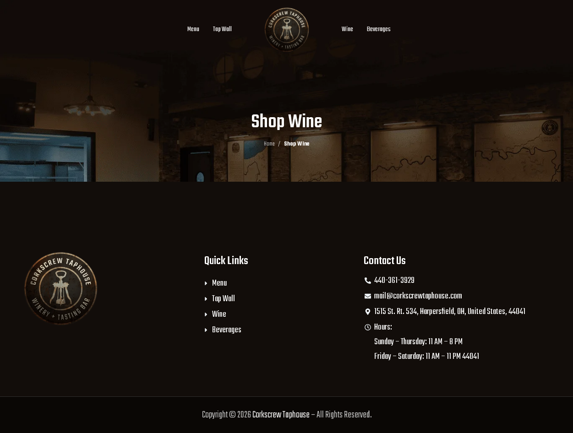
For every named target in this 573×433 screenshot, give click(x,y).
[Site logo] (287, 29)
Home (269, 144)
